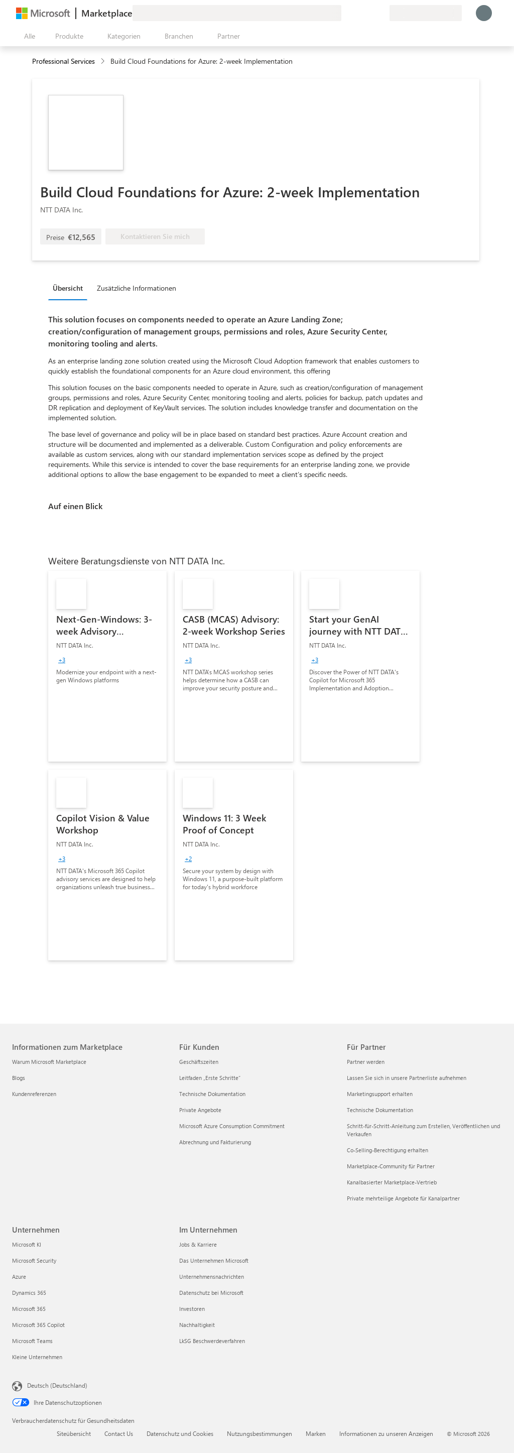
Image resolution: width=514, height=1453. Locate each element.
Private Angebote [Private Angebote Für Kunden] (200, 1110)
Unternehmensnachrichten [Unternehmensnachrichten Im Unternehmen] (211, 1276)
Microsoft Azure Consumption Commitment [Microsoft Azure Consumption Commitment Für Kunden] (232, 1126)
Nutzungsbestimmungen (259, 1433)
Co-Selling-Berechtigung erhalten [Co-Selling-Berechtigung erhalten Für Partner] (387, 1150)
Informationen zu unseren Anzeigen (386, 1433)
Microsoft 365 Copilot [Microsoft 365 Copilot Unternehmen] (38, 1324)
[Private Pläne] (381, 13)
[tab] (70, 288)
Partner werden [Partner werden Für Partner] (365, 1061)
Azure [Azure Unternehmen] (19, 1276)
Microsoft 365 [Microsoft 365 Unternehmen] (29, 1308)
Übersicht (68, 288)
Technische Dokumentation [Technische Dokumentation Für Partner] (380, 1110)
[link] (107, 666)
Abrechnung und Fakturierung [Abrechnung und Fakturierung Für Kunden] (215, 1142)
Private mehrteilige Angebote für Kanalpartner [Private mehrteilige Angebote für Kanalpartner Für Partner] (403, 1198)
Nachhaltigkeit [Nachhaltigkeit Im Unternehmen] (197, 1324)
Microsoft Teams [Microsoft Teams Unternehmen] (32, 1341)
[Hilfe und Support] (357, 13)
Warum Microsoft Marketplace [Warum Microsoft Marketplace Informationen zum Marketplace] (49, 1061)
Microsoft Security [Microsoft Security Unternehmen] (34, 1260)
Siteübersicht (74, 1433)
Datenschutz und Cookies (180, 1433)
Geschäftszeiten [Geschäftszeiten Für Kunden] (198, 1061)
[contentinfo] (103, 61)
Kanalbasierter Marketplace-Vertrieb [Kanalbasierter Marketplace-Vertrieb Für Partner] (392, 1182)
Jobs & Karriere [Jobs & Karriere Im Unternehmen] (198, 1244)
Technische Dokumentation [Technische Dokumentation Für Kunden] (212, 1094)
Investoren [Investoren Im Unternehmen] (192, 1308)
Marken (316, 1433)
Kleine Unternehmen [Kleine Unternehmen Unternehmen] (37, 1357)
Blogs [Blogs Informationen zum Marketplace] (18, 1077)
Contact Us (118, 1433)
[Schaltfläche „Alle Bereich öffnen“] (27, 36)
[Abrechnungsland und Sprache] (426, 13)
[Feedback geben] (345, 13)
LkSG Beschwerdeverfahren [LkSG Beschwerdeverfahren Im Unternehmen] (212, 1341)
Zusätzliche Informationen (136, 288)
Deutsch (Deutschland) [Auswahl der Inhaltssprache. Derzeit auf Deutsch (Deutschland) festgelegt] (57, 1385)
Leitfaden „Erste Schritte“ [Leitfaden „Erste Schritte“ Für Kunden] (209, 1077)
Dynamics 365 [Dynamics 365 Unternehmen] (29, 1292)
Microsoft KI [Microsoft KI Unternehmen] (26, 1244)
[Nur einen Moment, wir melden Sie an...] (484, 13)
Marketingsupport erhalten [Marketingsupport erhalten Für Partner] (380, 1094)
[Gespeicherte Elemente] (369, 13)
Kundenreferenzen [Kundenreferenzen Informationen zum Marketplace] (34, 1094)
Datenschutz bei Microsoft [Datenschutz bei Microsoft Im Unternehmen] (211, 1292)
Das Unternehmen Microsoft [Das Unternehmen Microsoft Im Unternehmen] (213, 1260)
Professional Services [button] (63, 61)
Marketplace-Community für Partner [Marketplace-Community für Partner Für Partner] (391, 1166)
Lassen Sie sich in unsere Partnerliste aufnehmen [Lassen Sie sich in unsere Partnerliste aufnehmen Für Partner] (406, 1077)
